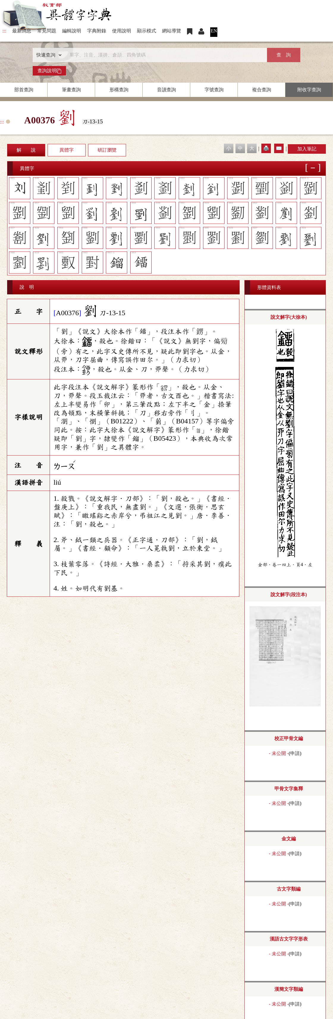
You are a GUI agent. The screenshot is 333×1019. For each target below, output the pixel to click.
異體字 (66, 150)
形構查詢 (118, 89)
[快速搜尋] (164, 55)
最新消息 (21, 30)
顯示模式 (146, 30)
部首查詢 (23, 89)
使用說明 (121, 30)
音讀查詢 (166, 89)
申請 (295, 753)
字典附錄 (96, 30)
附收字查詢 (309, 89)
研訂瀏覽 (107, 150)
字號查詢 (214, 89)
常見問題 (46, 30)
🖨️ (266, 148)
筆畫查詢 (71, 89)
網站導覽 (171, 30)
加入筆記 (306, 148)
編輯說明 (71, 30)
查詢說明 (49, 70)
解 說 (26, 150)
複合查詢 (261, 89)
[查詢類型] (47, 55)
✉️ (279, 148)
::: (4, 30)
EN (214, 30)
